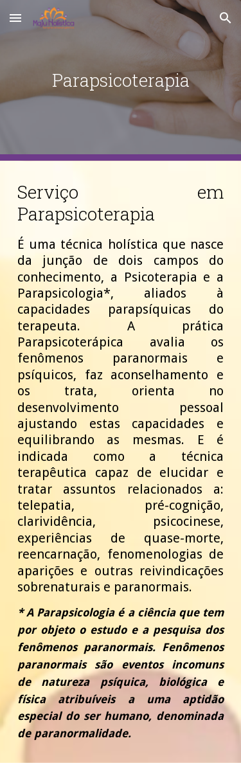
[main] (120, 80)
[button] (15, 17)
